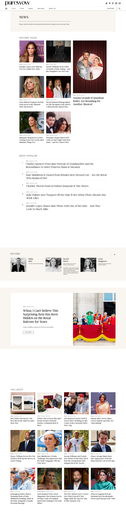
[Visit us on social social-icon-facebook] (113, 3)
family (30, 8)
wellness (41, 8)
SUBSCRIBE (110, 8)
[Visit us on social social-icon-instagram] (116, 3)
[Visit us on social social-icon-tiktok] (106, 3)
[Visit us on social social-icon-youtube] (120, 3)
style (14, 8)
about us (52, 8)
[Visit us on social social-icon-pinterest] (110, 3)
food (22, 8)
